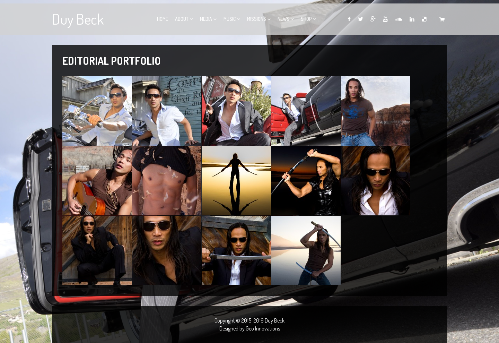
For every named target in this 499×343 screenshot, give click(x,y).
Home (162, 19)
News (283, 19)
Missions (256, 19)
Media (206, 19)
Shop (306, 19)
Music (230, 19)
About (182, 19)
